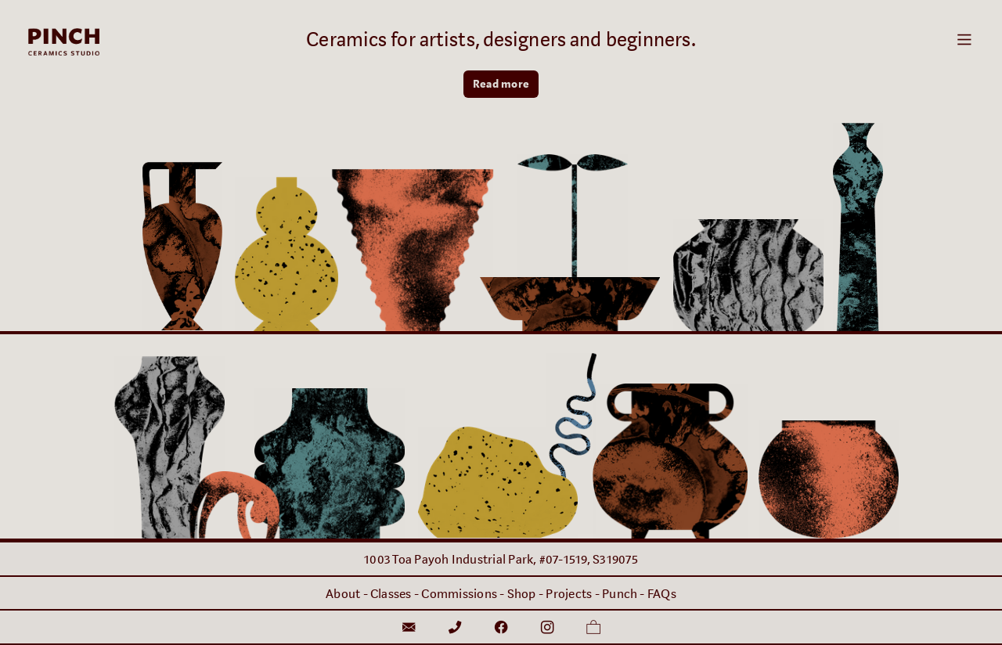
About (343, 594)
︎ (408, 628)
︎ (593, 628)
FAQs (661, 594)
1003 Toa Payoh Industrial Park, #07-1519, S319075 (501, 560)
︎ (964, 40)
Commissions (459, 594)
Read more (501, 84)
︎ (455, 628)
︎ (501, 628)
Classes (391, 594)
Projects (569, 594)
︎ (547, 628)
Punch (619, 594)
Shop (521, 594)
